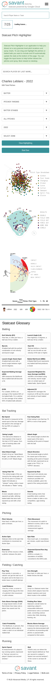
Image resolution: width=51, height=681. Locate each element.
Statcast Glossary (16, 323)
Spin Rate (31, 536)
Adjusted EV (32, 389)
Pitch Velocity (7, 519)
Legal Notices (34, 673)
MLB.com (45, 673)
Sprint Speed (7, 647)
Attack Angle (32, 434)
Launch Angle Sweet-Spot (12, 359)
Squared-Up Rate (33, 472)
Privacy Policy (20, 673)
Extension (6, 549)
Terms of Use (7, 673)
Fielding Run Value (34, 601)
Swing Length (7, 434)
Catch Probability (8, 623)
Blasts (4, 491)
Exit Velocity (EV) (8, 335)
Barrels (4, 346)
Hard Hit (31, 346)
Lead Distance (7, 586)
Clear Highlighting (25, 143)
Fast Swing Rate (33, 417)
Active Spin (6, 536)
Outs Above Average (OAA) (12, 601)
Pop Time (5, 571)
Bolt (29, 647)
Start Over (25, 150)
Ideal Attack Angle (9, 452)
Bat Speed (6, 417)
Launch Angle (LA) (34, 335)
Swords (30, 491)
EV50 (4, 389)
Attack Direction (33, 452)
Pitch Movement (34, 519)
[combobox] (25, 15)
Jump (29, 586)
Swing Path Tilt (8, 472)
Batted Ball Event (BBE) (36, 359)
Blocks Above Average (35, 623)
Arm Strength (32, 571)
